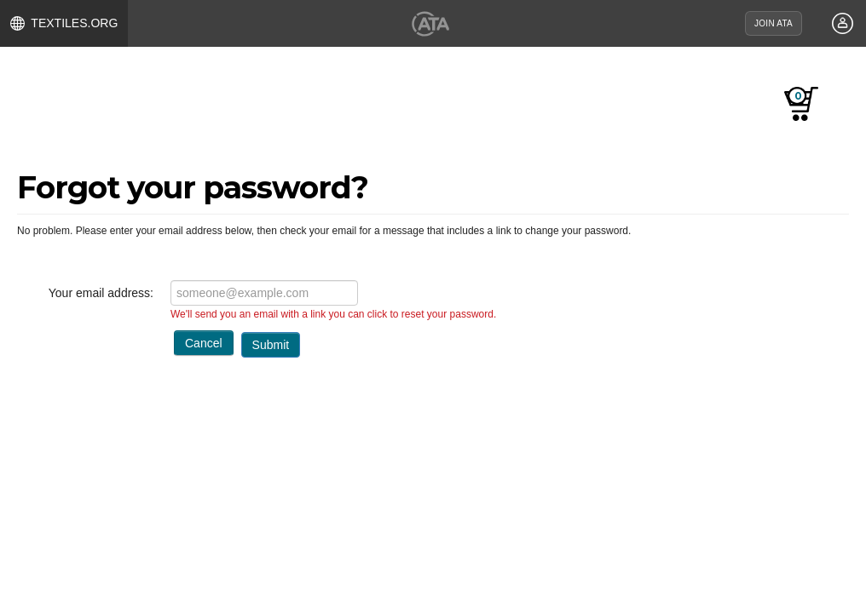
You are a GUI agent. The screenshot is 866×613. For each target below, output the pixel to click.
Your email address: (101, 293)
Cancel (203, 343)
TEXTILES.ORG (64, 23)
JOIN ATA (773, 23)
